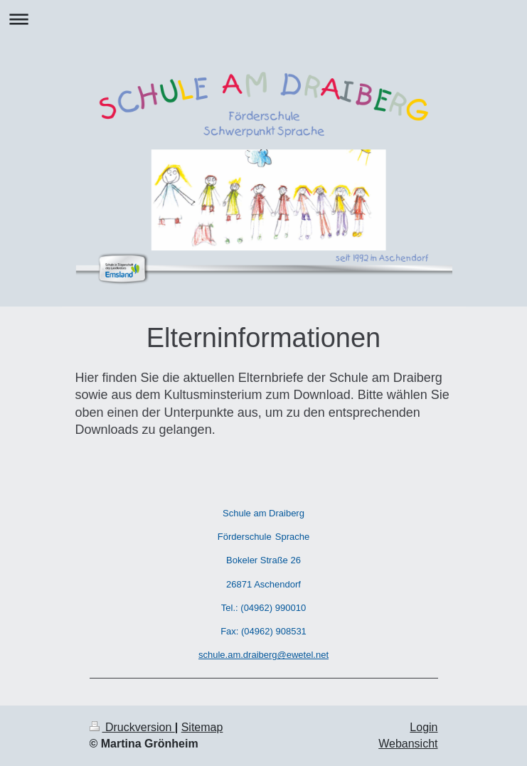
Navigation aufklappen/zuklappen (263, 19)
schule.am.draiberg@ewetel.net (263, 654)
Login (423, 727)
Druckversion (132, 727)
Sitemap (202, 727)
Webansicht (407, 744)
